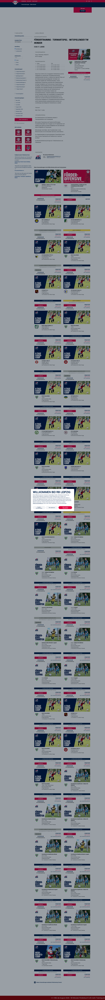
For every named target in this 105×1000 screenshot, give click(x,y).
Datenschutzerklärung (38, 503)
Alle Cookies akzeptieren (65, 507)
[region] (52, 500)
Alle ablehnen (52, 507)
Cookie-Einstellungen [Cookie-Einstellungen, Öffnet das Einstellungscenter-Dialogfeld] (39, 507)
